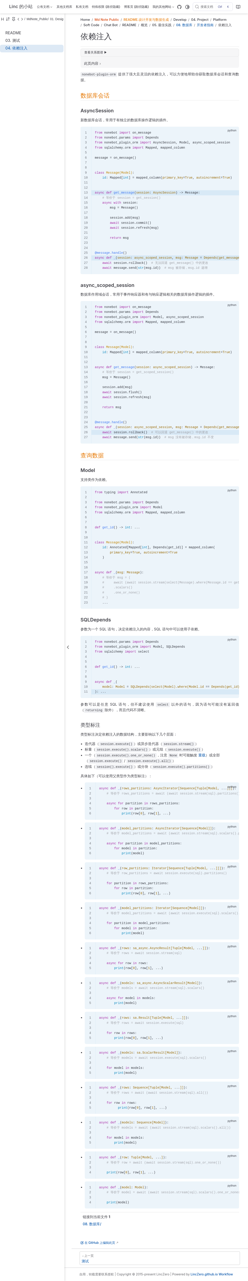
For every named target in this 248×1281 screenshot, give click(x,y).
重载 (202, 755)
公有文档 (44, 7)
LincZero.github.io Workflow (212, 1274)
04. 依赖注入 (16, 48)
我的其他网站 (163, 7)
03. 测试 (12, 40)
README (13, 33)
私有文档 (82, 7)
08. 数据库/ (92, 1224)
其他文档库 (64, 7)
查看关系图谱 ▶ (95, 52)
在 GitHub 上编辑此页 (98, 1243)
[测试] (160, 1258)
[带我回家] (19, 6)
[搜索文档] (213, 6)
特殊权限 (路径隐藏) (106, 7)
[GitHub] (179, 7)
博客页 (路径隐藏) (136, 7)
